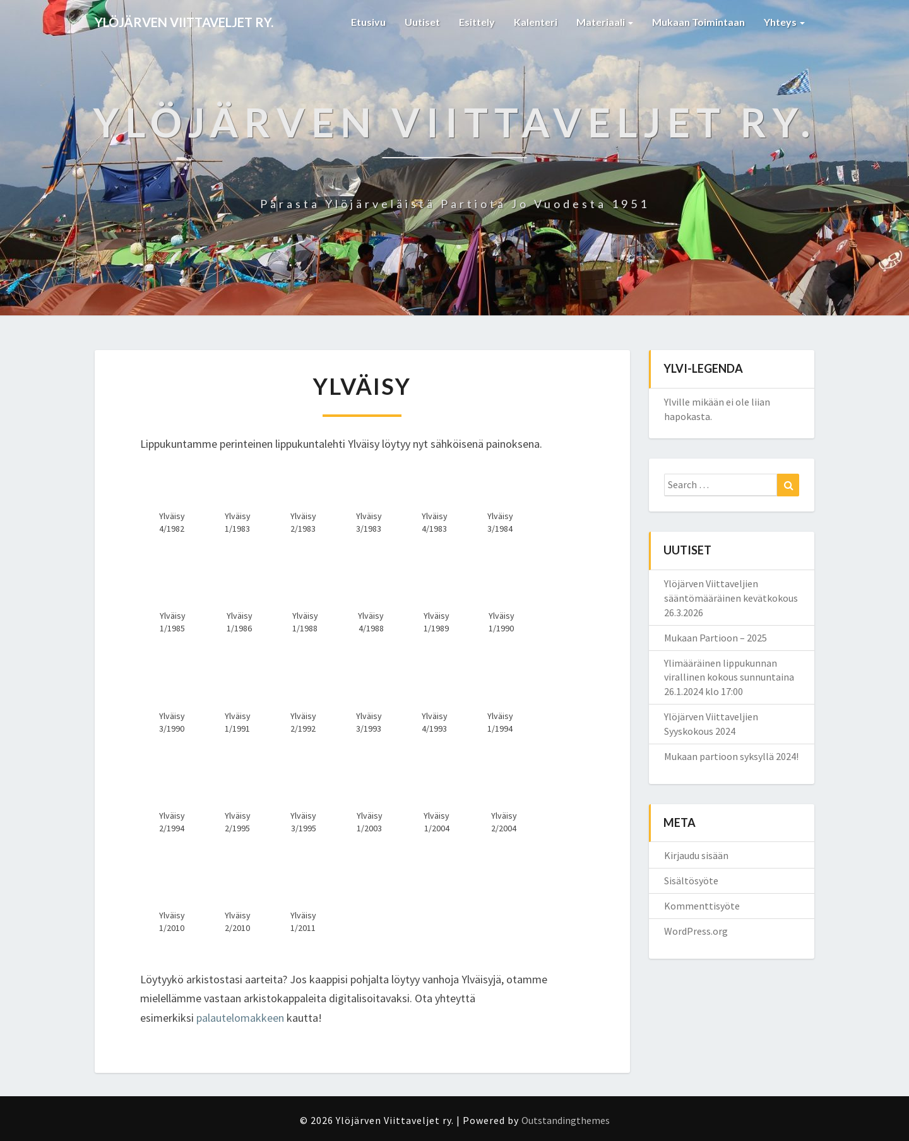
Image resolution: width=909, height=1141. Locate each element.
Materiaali (604, 22)
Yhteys (784, 22)
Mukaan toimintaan (698, 22)
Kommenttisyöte (702, 905)
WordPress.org (696, 931)
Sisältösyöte (691, 880)
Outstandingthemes (565, 1120)
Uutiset (422, 22)
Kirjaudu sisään (696, 855)
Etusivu (368, 22)
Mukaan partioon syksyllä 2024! (731, 756)
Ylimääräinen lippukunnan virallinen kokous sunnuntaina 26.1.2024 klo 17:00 (729, 677)
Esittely (477, 22)
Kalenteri (535, 22)
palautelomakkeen (240, 1017)
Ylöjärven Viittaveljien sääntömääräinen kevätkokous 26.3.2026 (731, 598)
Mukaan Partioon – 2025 (715, 637)
